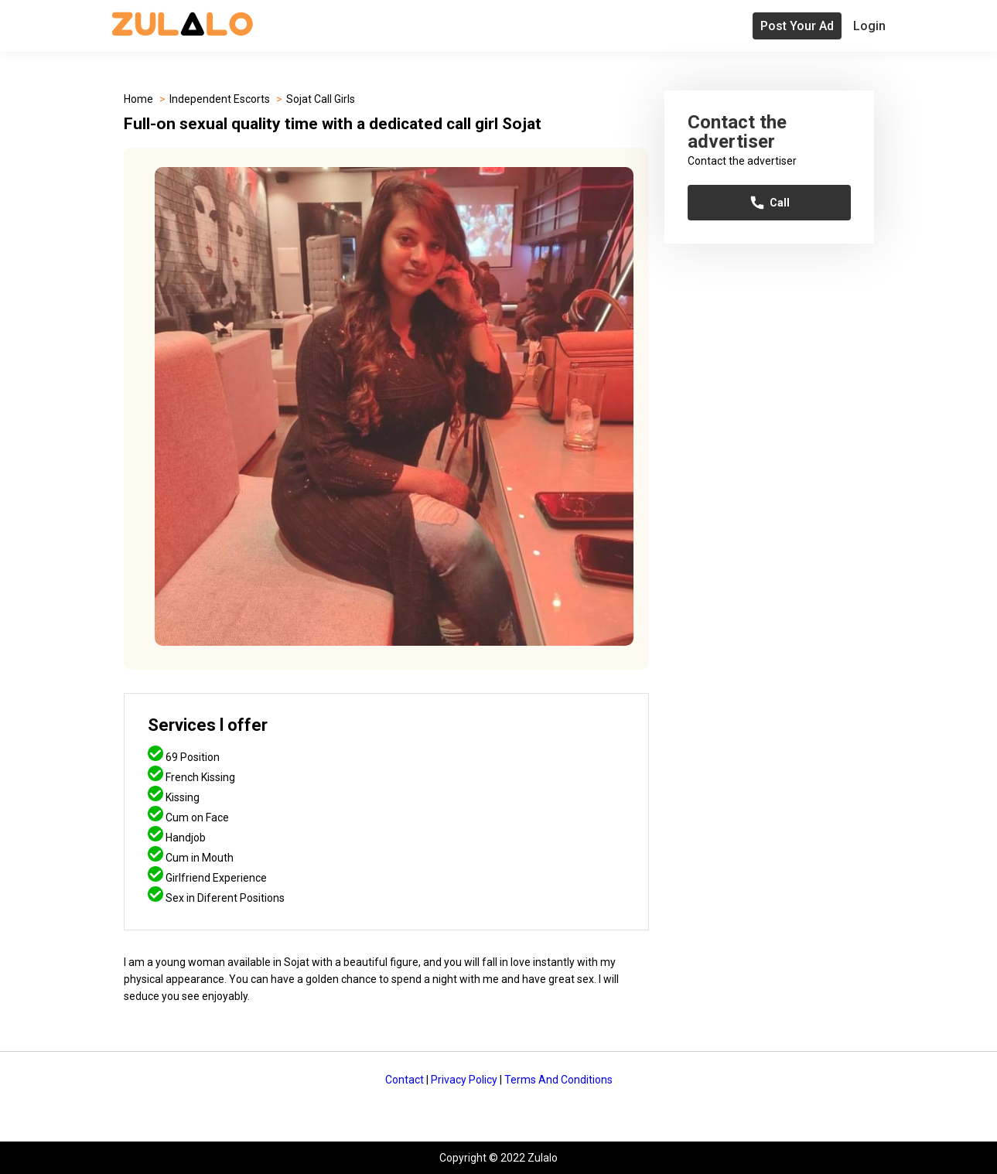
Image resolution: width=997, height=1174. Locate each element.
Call (769, 202)
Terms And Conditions (558, 1079)
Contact (404, 1079)
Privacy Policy (464, 1079)
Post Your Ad (797, 26)
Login (869, 26)
